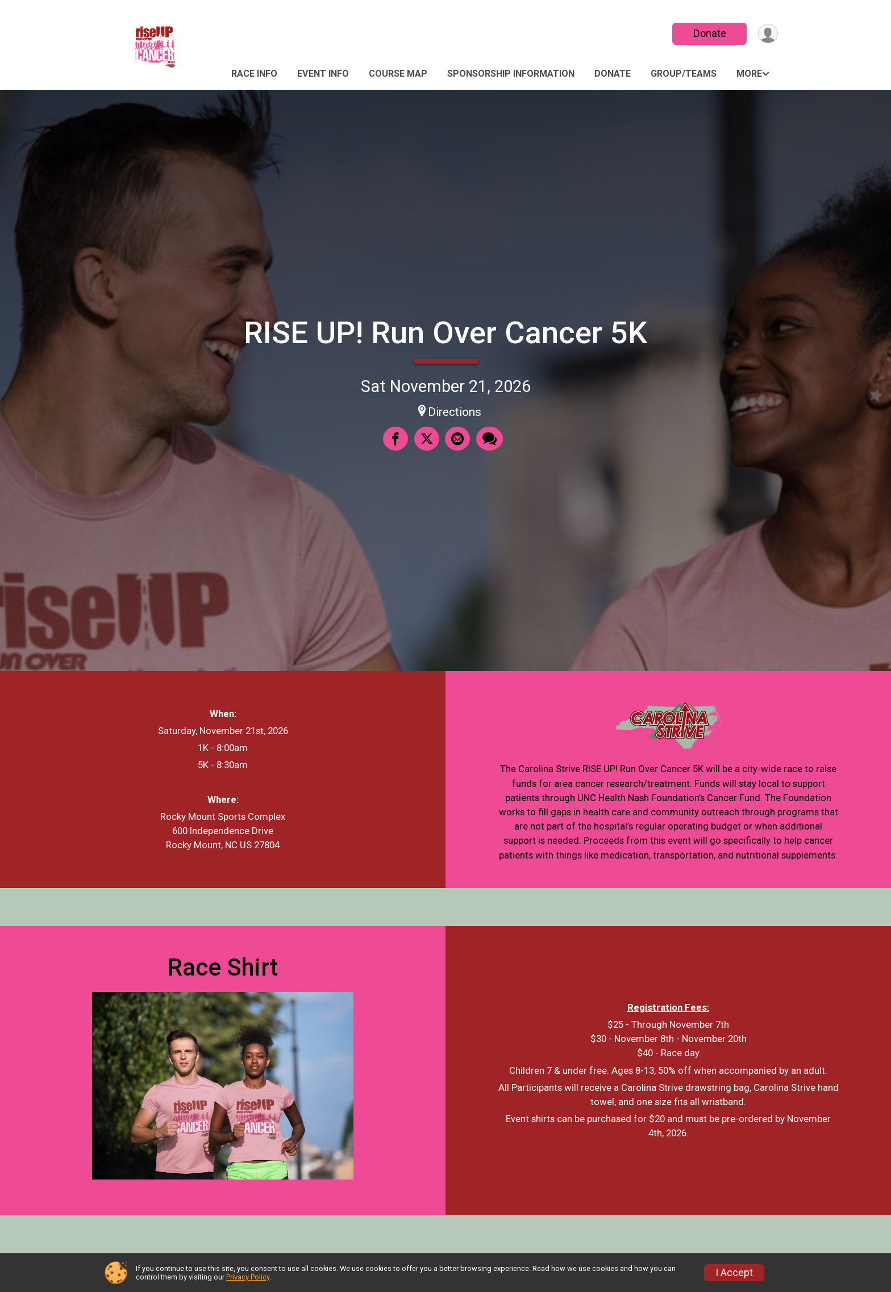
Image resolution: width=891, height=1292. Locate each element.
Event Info (323, 73)
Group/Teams (684, 73)
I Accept (734, 1272)
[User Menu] (767, 33)
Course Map (398, 73)
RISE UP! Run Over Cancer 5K (445, 333)
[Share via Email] (457, 439)
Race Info (254, 73)
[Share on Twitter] (426, 439)
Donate (708, 33)
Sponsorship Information (510, 73)
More (749, 73)
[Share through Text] (489, 439)
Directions (454, 412)
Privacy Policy (247, 1277)
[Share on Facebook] (396, 439)
